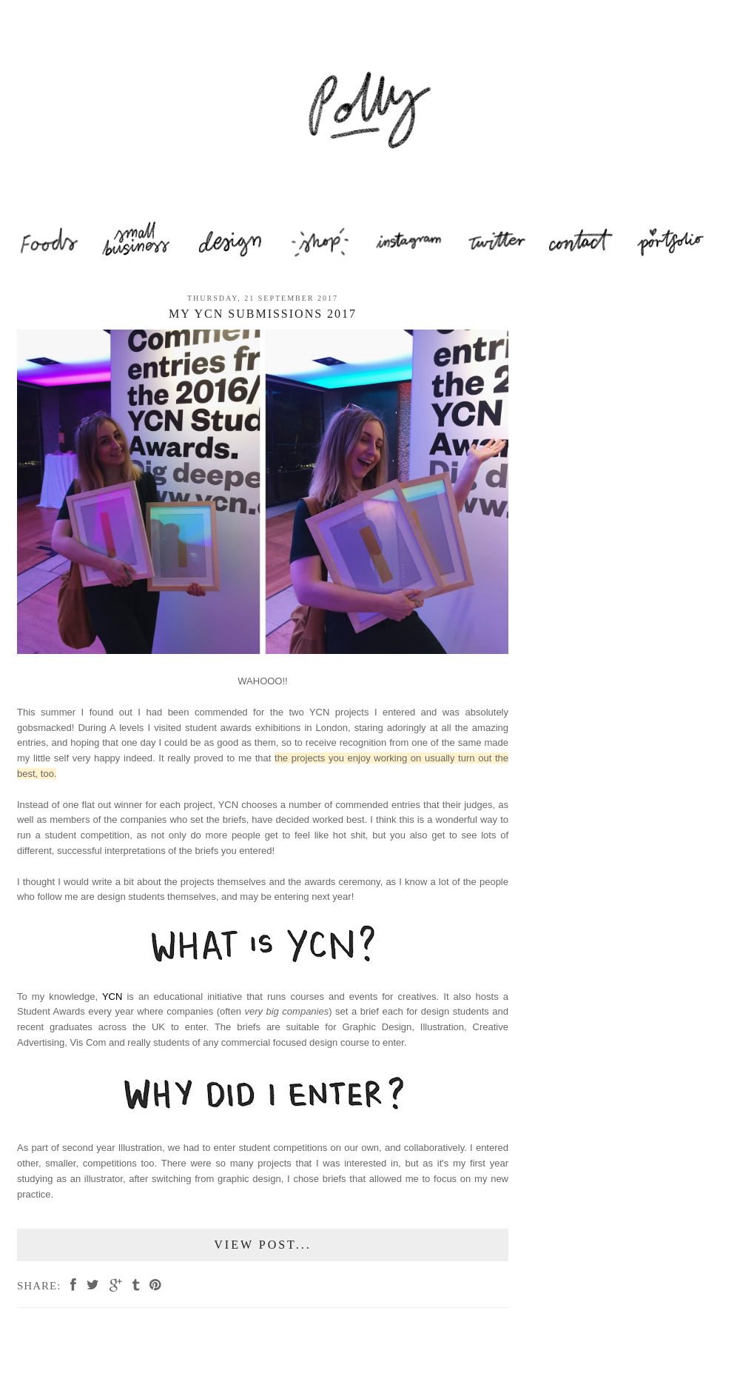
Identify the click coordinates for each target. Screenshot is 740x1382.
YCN (112, 996)
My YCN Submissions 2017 (263, 313)
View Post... (262, 1244)
